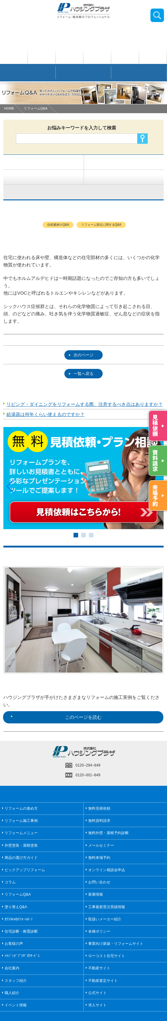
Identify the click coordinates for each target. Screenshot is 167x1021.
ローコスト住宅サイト (106, 941)
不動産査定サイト (103, 966)
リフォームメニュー (21, 818)
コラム (10, 867)
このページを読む (56, 702)
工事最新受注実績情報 (106, 892)
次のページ (81, 355)
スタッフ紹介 (16, 966)
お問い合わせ (99, 867)
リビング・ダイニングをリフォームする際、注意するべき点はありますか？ (84, 404)
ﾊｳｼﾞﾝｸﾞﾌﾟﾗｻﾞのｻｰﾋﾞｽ (22, 941)
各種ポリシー (99, 917)
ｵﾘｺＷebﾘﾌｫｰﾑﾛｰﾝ (18, 904)
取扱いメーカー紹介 (104, 904)
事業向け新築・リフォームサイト (115, 929)
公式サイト (97, 978)
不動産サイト (99, 954)
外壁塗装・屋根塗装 (21, 831)
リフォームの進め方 (21, 794)
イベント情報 (16, 990)
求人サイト (97, 990)
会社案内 (12, 954)
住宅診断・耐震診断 (21, 917)
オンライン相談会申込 (106, 855)
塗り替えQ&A (16, 892)
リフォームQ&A (35, 108)
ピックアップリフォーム (25, 855)
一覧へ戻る (81, 373)
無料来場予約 (99, 843)
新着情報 (95, 880)
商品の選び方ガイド (21, 843)
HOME (9, 108)
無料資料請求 (99, 806)
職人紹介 (12, 978)
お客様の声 (14, 929)
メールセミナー (101, 831)
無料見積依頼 (99, 794)
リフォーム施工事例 (21, 806)
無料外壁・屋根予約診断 (108, 818)
